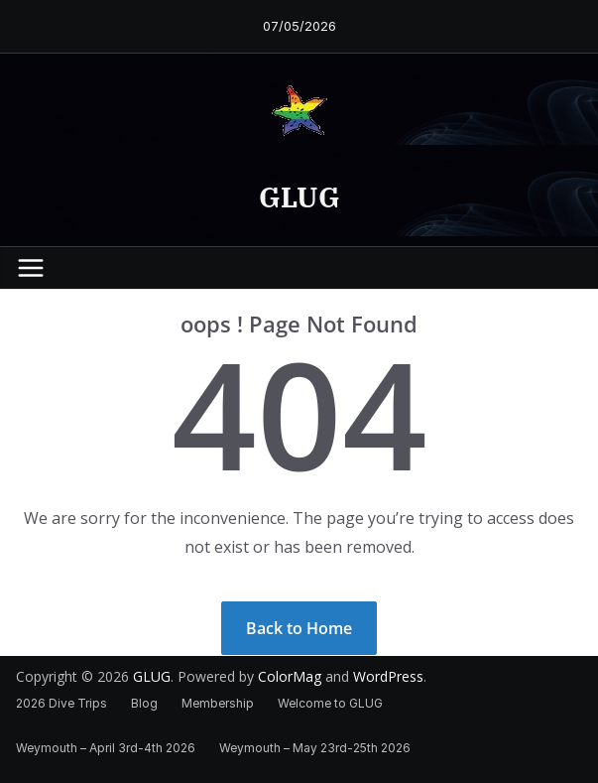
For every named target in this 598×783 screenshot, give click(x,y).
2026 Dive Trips (61, 703)
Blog (144, 703)
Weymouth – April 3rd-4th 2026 (105, 747)
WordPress (388, 676)
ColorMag (289, 676)
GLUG (299, 197)
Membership (217, 703)
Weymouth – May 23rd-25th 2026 (315, 747)
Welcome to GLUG (330, 703)
